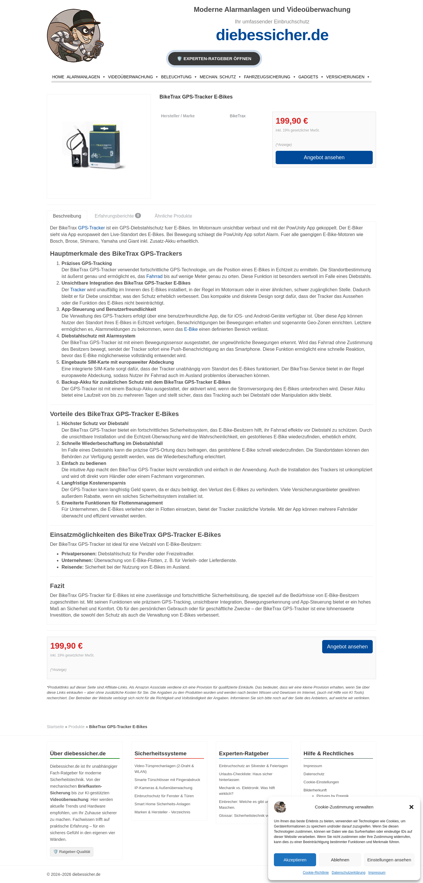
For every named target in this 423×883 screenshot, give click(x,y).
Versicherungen (348, 77)
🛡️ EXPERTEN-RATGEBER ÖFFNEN (214, 58)
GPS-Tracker (91, 227)
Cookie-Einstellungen (321, 782)
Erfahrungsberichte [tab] (118, 215)
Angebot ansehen (324, 157)
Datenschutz (314, 774)
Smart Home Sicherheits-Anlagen (162, 804)
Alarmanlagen (86, 77)
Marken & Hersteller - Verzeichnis (162, 812)
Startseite (55, 726)
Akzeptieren (294, 859)
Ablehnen (340, 859)
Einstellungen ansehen (389, 859)
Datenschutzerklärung (349, 873)
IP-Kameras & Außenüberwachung (163, 788)
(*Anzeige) (284, 145)
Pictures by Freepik (333, 796)
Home (58, 77)
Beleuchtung (179, 77)
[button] (411, 807)
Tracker (78, 289)
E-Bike (191, 329)
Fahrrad (154, 276)
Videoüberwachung (133, 77)
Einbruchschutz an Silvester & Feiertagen (253, 766)
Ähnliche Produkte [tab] (173, 216)
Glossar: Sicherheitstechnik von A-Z (249, 815)
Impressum (376, 873)
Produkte (76, 726)
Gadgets (311, 77)
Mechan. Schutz (221, 77)
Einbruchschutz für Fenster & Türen (164, 796)
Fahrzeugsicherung (270, 77)
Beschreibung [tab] (67, 216)
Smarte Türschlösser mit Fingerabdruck (167, 780)
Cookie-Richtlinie (316, 873)
